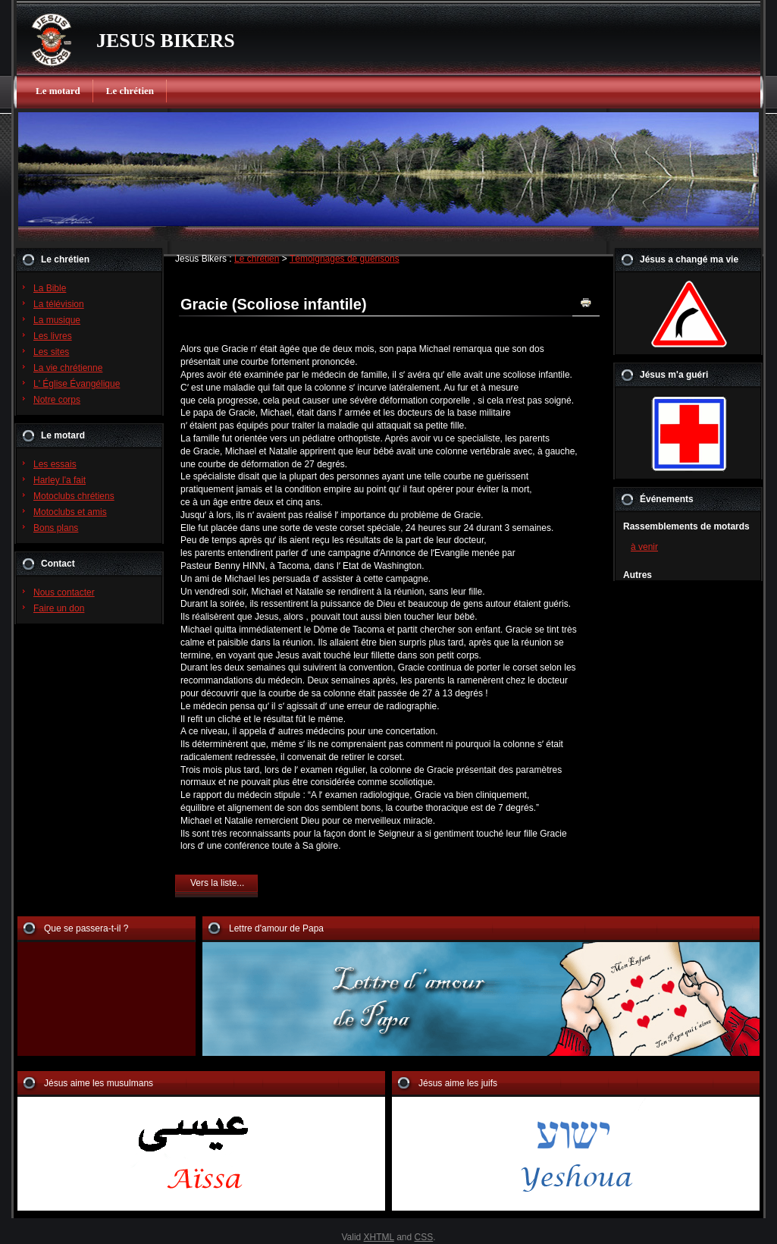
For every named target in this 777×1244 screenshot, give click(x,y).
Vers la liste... (217, 883)
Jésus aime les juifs (457, 1083)
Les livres (52, 336)
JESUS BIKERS (165, 41)
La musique (56, 320)
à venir (644, 547)
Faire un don (58, 608)
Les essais (55, 464)
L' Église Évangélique (76, 384)
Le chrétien (130, 90)
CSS (424, 1237)
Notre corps (56, 399)
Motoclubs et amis (70, 512)
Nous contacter (64, 592)
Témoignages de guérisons (344, 258)
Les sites (51, 352)
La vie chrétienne (67, 368)
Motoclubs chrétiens (73, 496)
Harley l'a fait (59, 480)
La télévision (58, 304)
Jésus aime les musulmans (98, 1083)
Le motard (58, 90)
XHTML (379, 1237)
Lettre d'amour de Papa (276, 928)
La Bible (49, 288)
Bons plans (55, 528)
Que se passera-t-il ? (86, 928)
